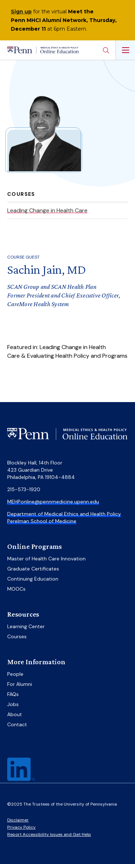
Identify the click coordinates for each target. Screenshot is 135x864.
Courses (17, 636)
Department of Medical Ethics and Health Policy (64, 514)
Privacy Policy (21, 827)
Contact (17, 724)
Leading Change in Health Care (47, 210)
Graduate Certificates (33, 568)
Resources (23, 614)
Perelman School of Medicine (41, 521)
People (15, 674)
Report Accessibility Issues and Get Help (49, 834)
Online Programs (34, 546)
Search (106, 50)
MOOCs (16, 589)
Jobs (13, 704)
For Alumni (19, 684)
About (14, 714)
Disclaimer (18, 820)
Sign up (21, 11)
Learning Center (26, 626)
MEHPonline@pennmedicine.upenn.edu (53, 501)
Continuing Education (32, 579)
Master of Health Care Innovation (46, 558)
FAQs (13, 694)
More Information (36, 662)
